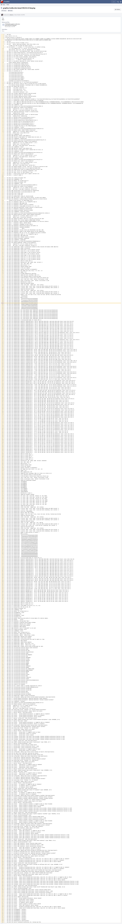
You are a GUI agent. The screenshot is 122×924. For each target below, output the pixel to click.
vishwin (11, 14)
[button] (120, 1)
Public (11, 10)
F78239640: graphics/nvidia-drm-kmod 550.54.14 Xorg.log (12, 24)
